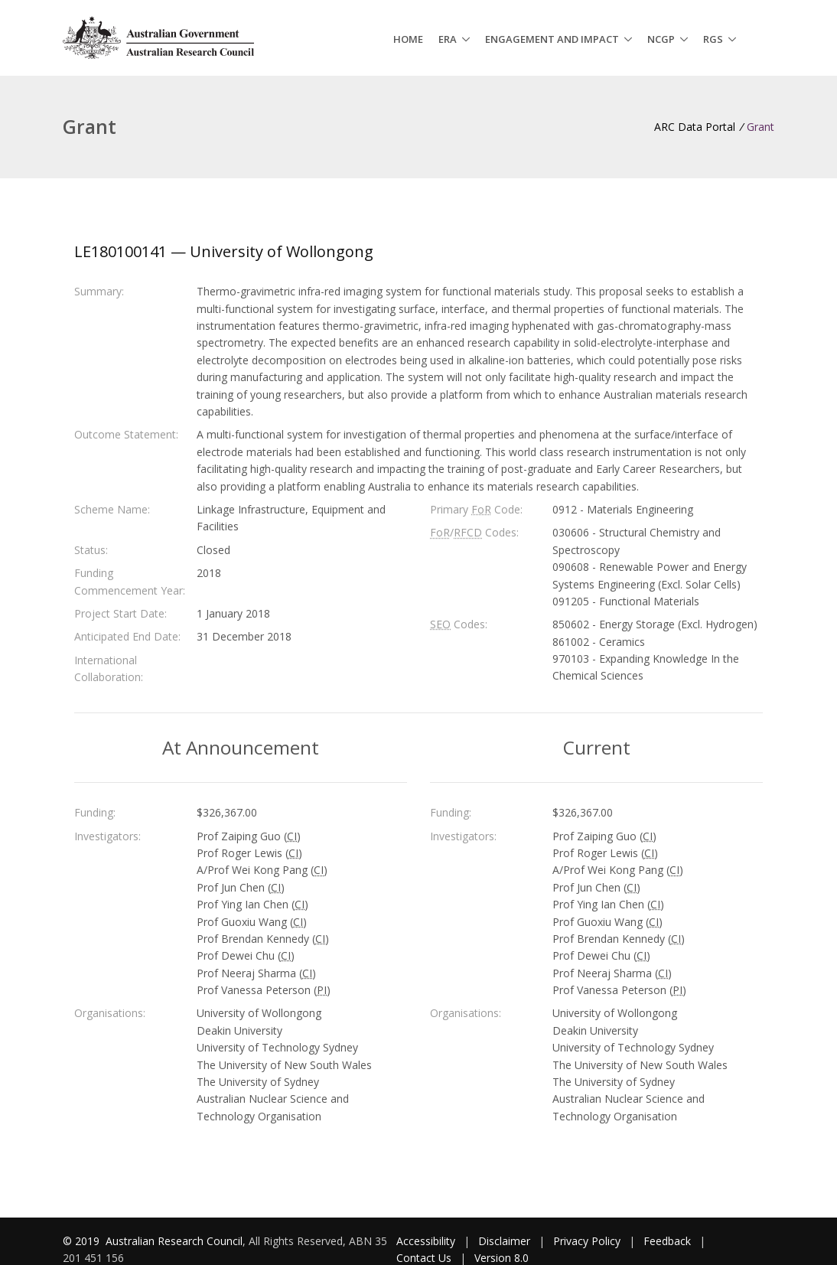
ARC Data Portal (694, 126)
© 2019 (83, 1241)
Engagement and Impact (552, 39)
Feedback (667, 1241)
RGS (713, 39)
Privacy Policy (586, 1241)
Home (408, 39)
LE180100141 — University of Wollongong (223, 251)
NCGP (661, 39)
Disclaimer (504, 1241)
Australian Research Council (174, 1241)
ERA (447, 39)
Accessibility (425, 1241)
